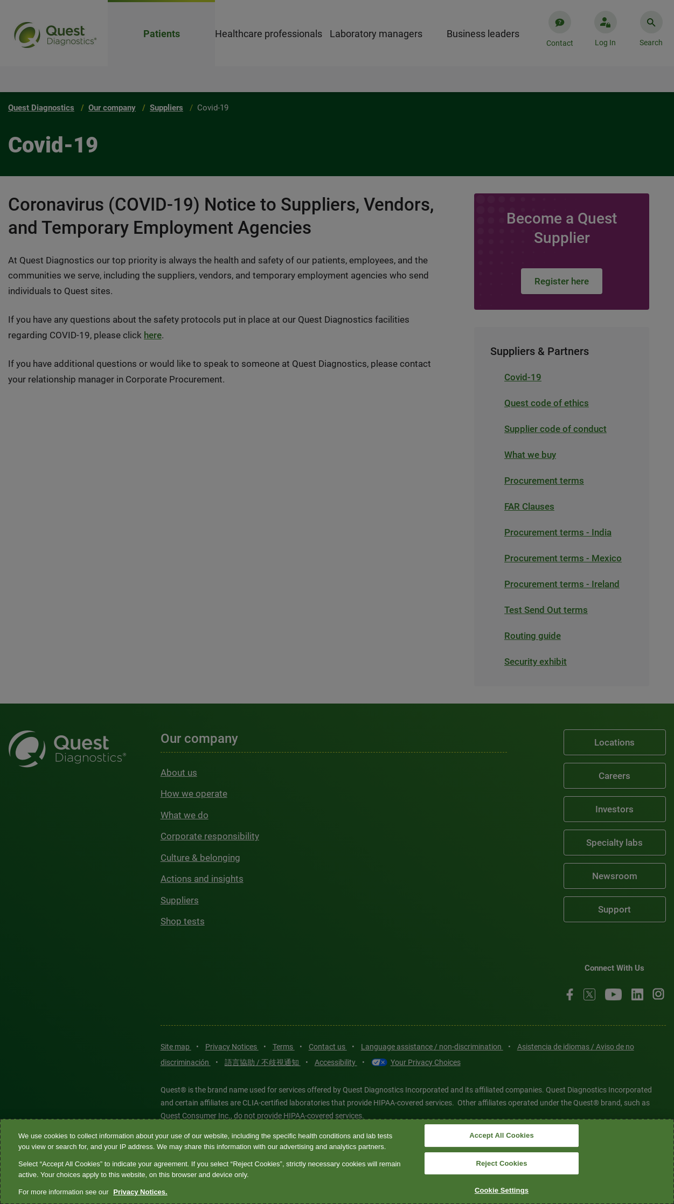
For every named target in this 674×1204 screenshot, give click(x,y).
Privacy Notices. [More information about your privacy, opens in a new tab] (140, 1192)
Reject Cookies (501, 1163)
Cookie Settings (502, 1191)
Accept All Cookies (501, 1135)
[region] (337, 1161)
